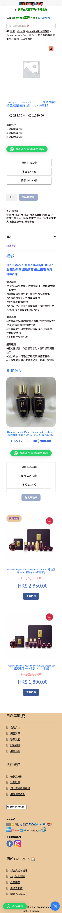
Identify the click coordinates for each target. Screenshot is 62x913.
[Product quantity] (11, 197)
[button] (51, 48)
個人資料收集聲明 (20, 788)
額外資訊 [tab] (11, 245)
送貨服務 (15, 882)
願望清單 (15, 733)
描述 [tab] (8, 236)
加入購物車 (28, 197)
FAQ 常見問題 (17, 876)
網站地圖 (15, 751)
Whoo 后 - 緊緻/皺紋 (26, 218)
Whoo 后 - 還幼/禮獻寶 (38, 31)
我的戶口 (15, 727)
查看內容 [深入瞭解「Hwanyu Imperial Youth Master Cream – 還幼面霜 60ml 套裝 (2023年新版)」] (31, 596)
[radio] (29, 163)
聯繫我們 (15, 739)
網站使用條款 (17, 794)
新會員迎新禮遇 (18, 870)
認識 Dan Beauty (19, 894)
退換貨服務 (16, 888)
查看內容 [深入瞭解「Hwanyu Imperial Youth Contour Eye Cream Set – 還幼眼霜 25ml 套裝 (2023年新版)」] (31, 692)
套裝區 (13, 221)
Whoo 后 (21, 31)
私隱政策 (15, 782)
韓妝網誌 (15, 745)
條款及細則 (16, 776)
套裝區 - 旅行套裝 (25, 221)
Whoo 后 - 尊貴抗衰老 (31, 214)
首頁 (12, 31)
